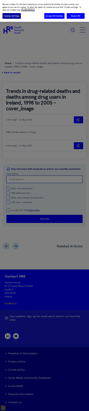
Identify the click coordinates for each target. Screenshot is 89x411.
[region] (44, 11)
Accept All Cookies (54, 16)
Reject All (75, 16)
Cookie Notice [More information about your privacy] (28, 10)
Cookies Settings (11, 16)
